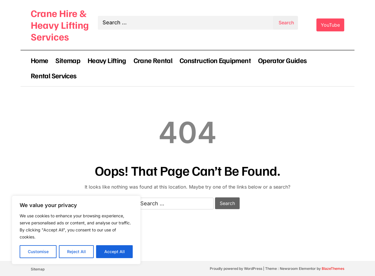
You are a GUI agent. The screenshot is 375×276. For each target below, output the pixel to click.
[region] (76, 230)
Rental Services (53, 75)
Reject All (76, 251)
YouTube (330, 25)
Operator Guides (282, 60)
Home (39, 60)
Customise (38, 251)
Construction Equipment (215, 60)
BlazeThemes (333, 268)
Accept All (114, 251)
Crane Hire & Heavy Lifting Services (60, 25)
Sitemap (67, 60)
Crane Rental (153, 60)
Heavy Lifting (107, 60)
